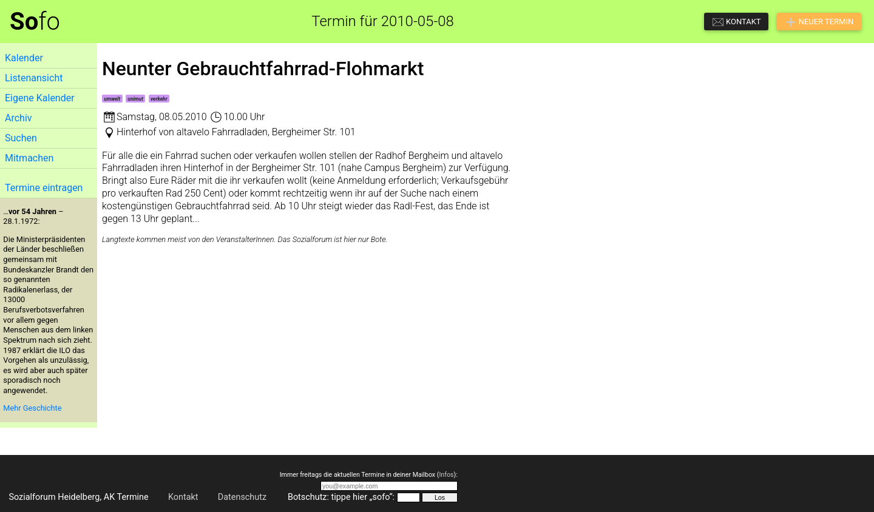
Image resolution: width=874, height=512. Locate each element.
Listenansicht (34, 78)
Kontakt (183, 497)
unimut (135, 99)
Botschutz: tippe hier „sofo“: (341, 497)
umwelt (112, 99)
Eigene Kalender (40, 98)
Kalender (24, 58)
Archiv (18, 118)
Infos (446, 475)
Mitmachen (29, 158)
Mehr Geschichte (32, 408)
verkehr (159, 99)
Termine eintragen (44, 188)
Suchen (21, 138)
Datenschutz (242, 497)
